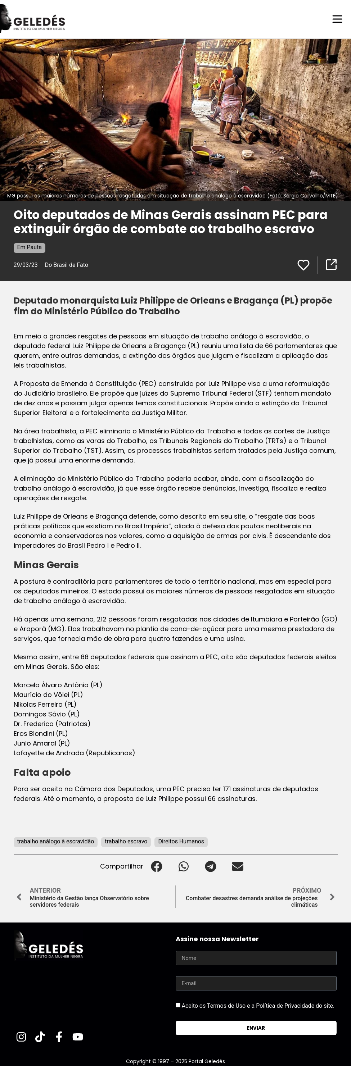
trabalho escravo (126, 841)
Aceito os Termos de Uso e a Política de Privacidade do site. (257, 1005)
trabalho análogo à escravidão (55, 841)
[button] (156, 866)
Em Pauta (29, 246)
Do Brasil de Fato (66, 264)
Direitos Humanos (181, 841)
